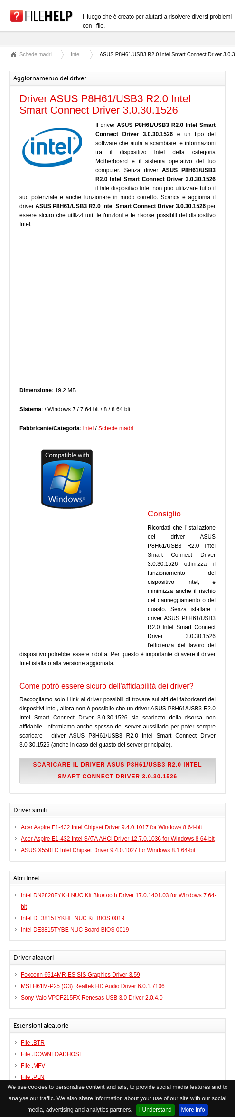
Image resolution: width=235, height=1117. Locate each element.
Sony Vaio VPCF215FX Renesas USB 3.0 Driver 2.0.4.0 (92, 997)
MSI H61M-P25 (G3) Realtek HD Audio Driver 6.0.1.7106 (93, 986)
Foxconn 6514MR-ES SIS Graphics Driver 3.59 (80, 974)
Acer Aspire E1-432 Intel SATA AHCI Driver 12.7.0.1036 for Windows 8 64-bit (118, 838)
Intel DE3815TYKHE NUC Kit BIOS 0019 (72, 918)
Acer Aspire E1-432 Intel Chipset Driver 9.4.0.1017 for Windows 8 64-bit (111, 827)
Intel (76, 54)
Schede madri (35, 54)
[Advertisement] (127, 309)
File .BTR (33, 1042)
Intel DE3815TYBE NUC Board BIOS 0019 (75, 929)
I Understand (155, 1110)
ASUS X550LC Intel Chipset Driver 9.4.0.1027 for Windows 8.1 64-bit (108, 850)
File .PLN (32, 1077)
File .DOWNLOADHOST (52, 1054)
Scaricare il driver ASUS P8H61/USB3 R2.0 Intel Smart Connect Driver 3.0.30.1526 (117, 770)
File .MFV (33, 1065)
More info (193, 1110)
